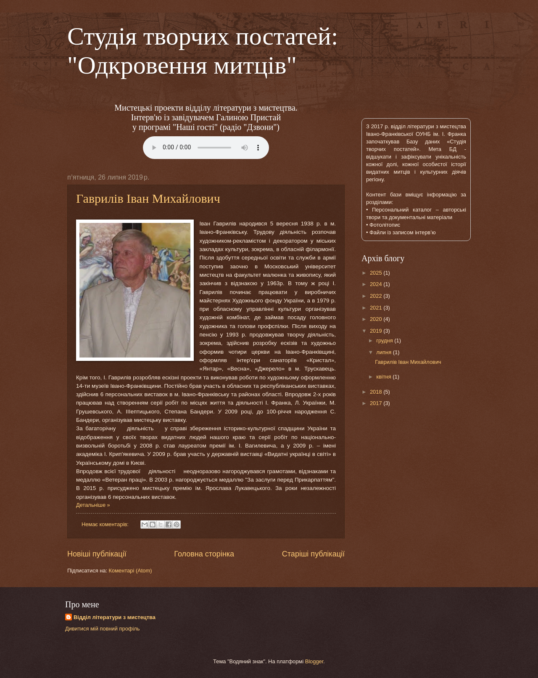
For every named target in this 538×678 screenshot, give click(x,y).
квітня (384, 376)
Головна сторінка (204, 554)
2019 (376, 331)
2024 (376, 284)
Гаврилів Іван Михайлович (148, 198)
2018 (376, 392)
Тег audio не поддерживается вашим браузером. (206, 147)
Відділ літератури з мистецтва (115, 617)
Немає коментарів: (106, 524)
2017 (376, 403)
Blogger (314, 661)
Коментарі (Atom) (130, 570)
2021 (376, 308)
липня (384, 352)
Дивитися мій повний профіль (102, 628)
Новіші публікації (97, 554)
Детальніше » (93, 505)
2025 (376, 273)
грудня (385, 340)
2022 (376, 296)
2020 (376, 319)
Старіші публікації (313, 554)
